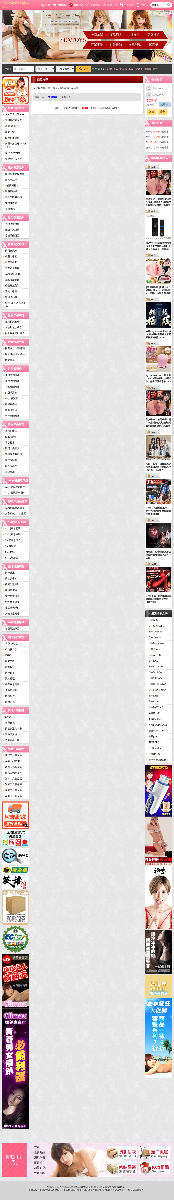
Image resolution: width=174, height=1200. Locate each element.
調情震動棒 (10, 191)
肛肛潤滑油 (10, 437)
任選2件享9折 (11, 126)
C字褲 (7, 655)
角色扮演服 (10, 690)
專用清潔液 (10, 590)
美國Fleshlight (154, 719)
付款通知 (116, 44)
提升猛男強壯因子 (13, 333)
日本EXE (152, 661)
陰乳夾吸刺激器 (12, 197)
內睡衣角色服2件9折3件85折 (15, 145)
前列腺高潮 (10, 466)
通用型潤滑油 (11, 375)
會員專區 (39, 1172)
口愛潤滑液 (10, 392)
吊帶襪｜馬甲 (11, 684)
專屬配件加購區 (12, 159)
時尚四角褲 (10, 734)
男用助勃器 (10, 297)
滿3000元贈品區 (12, 773)
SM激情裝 (9, 552)
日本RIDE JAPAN (156, 684)
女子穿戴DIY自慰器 (14, 513)
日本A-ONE (153, 655)
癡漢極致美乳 (11, 285)
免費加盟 (93, 5)
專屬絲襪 (9, 723)
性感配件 (9, 696)
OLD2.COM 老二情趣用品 (15, 5)
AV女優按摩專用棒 (14, 487)
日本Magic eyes (155, 643)
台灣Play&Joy (154, 748)
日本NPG (152, 620)
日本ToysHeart (154, 631)
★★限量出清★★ (13, 114)
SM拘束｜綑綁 (11, 534)
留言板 (153, 44)
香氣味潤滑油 (11, 387)
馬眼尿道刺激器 (12, 454)
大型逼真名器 (11, 268)
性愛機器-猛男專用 (14, 348)
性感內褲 (9, 702)
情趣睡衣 (9, 672)
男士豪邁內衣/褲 (13, 728)
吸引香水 (9, 442)
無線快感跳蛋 (11, 229)
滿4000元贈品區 (12, 778)
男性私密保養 (11, 602)
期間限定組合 (11, 137)
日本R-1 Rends (154, 666)
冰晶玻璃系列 (11, 607)
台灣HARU (153, 754)
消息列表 (39, 1157)
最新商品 (39, 1152)
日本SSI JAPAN (155, 678)
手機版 (142, 5)
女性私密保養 (11, 596)
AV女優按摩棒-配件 (14, 492)
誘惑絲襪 (9, 678)
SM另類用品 (10, 557)
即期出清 (9, 132)
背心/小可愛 (10, 643)
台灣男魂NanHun (156, 759)
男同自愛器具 (11, 448)
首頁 (45, 5)
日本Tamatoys (154, 649)
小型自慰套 (10, 256)
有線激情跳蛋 (11, 224)
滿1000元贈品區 (12, 755)
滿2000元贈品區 (12, 767)
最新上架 (66, 97)
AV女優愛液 (10, 398)
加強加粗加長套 (12, 327)
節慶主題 (9, 661)
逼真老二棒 (10, 179)
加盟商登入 (41, 1167)
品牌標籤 (153, 34)
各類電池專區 (11, 628)
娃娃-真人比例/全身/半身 (14, 305)
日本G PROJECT (156, 626)
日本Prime (152, 701)
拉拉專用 (9, 471)
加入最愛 (127, 5)
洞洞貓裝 (9, 667)
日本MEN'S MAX (156, 690)
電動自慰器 (10, 291)
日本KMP (152, 695)
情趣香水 (9, 572)
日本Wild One (154, 672)
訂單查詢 (97, 44)
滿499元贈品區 (12, 761)
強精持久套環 (11, 321)
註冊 (162, 111)
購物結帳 (60, 5)
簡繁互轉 (110, 5)
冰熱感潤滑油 (11, 381)
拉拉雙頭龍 (10, 460)
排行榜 (134, 34)
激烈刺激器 (10, 431)
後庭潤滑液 (10, 410)
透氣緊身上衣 (11, 740)
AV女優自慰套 (11, 274)
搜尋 (83, 68)
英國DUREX (153, 713)
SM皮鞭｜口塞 (11, 540)
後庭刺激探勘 (11, 584)
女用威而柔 (10, 203)
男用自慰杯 (10, 250)
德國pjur (151, 736)
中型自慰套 (10, 262)
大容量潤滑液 (11, 416)
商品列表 (116, 34)
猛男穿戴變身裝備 (13, 507)
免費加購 (97, 34)
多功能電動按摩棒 (13, 174)
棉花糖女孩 (10, 649)
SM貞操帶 (9, 546)
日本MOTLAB (154, 707)
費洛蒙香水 (10, 578)
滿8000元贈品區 (12, 796)
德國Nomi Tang (155, 730)
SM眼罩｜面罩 (11, 528)
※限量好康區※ (12, 120)
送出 (151, 111)
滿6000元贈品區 (12, 790)
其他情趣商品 (11, 613)
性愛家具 (9, 360)
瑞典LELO (152, 742)
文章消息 (135, 44)
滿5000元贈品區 (12, 784)
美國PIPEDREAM (156, 725)
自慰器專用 (10, 404)
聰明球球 (9, 209)
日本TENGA (153, 637)
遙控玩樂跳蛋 (11, 235)
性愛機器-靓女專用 (14, 354)
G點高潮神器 (11, 185)
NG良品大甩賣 (11, 153)
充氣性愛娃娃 (11, 279)
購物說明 (76, 5)
